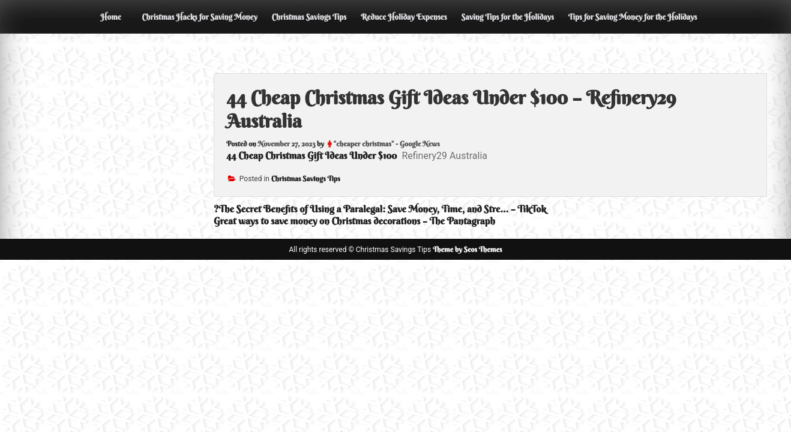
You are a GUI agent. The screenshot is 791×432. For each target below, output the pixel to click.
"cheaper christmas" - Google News (387, 143)
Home (110, 17)
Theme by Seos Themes (467, 249)
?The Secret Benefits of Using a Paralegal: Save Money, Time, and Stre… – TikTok (380, 209)
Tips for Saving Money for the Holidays (632, 17)
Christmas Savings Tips (309, 17)
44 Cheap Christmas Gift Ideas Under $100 (311, 155)
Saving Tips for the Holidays (508, 17)
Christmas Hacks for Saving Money (199, 17)
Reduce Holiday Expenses (404, 17)
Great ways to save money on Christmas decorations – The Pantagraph (354, 221)
